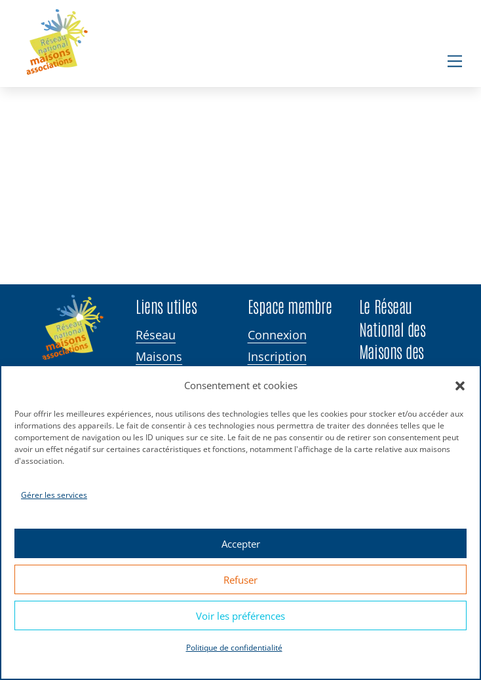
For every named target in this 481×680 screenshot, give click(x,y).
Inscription (277, 356)
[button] (460, 385)
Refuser (240, 579)
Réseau (156, 335)
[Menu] (455, 60)
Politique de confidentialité (234, 647)
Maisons (159, 356)
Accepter (240, 543)
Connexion (277, 335)
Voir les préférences (240, 615)
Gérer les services (54, 495)
